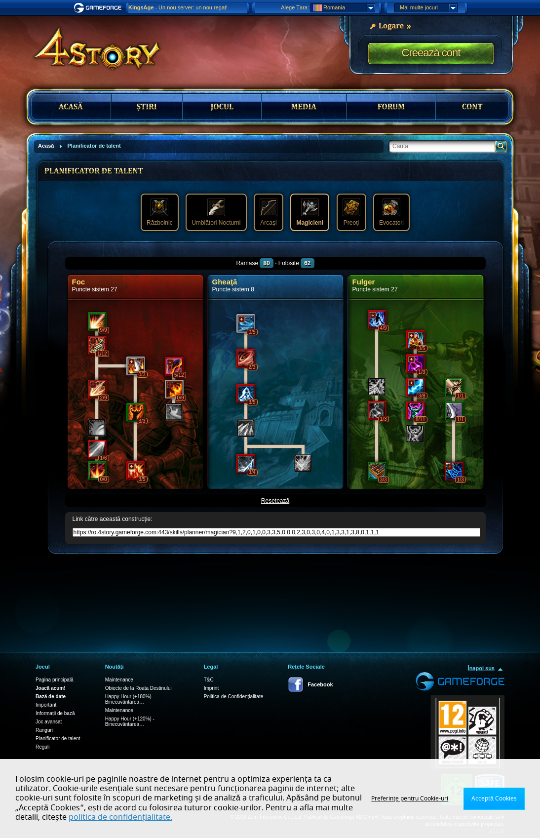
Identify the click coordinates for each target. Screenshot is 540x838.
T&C (209, 679)
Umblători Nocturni (216, 212)
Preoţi (351, 212)
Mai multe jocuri (428, 8)
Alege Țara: (295, 7)
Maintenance (119, 679)
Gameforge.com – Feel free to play (99, 8)
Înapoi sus (481, 668)
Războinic (160, 212)
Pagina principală (55, 679)
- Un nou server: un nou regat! (178, 7)
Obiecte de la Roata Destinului (138, 688)
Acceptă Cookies (494, 798)
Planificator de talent (58, 738)
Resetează (275, 500)
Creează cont (431, 52)
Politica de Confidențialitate (234, 696)
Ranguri (44, 730)
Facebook (320, 684)
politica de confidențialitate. (120, 817)
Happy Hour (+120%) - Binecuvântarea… (129, 721)
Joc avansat (49, 721)
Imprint (211, 688)
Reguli (42, 747)
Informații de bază (55, 713)
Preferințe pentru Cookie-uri (409, 798)
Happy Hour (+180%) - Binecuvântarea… (129, 699)
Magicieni (309, 212)
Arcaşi (268, 212)
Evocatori (391, 212)
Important (46, 705)
